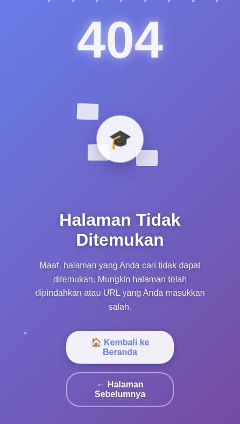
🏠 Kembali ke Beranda (120, 347)
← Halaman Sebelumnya (120, 389)
